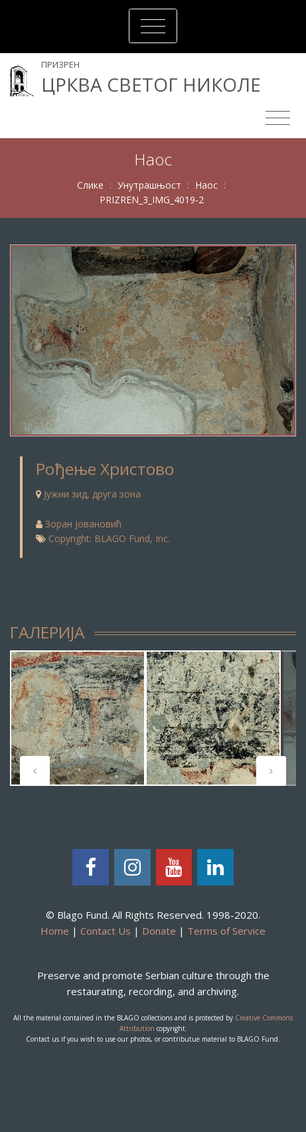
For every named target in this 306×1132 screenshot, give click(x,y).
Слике (90, 185)
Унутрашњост (149, 185)
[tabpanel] (77, 718)
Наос (206, 185)
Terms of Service (226, 930)
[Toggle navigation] (153, 26)
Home (54, 930)
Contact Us (105, 930)
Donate (159, 930)
